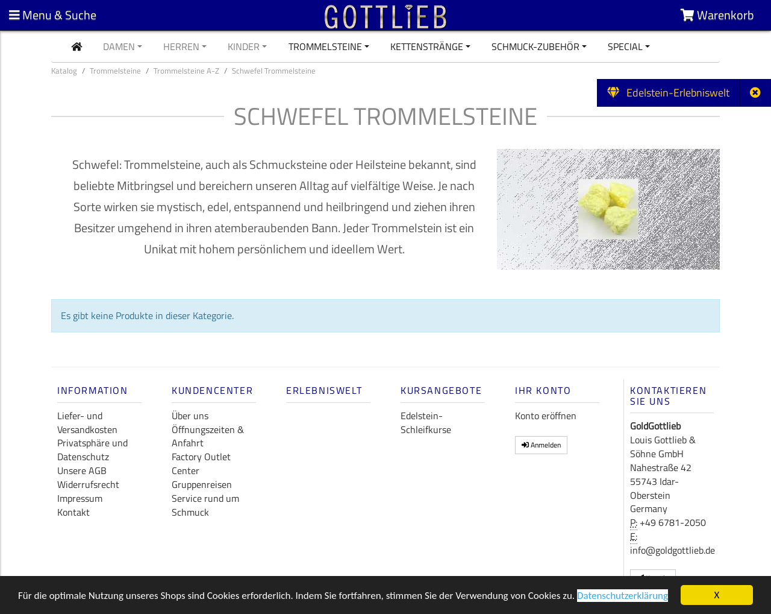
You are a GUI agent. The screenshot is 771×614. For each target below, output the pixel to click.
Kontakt (73, 512)
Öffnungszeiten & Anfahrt (208, 436)
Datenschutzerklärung (622, 596)
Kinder (244, 46)
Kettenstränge (426, 46)
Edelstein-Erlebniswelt (668, 92)
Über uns (190, 415)
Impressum (79, 498)
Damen (119, 46)
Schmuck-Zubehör (535, 46)
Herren (181, 46)
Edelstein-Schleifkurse (426, 422)
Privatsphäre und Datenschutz (92, 449)
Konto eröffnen (545, 415)
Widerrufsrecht (88, 484)
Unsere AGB (82, 470)
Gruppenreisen (202, 484)
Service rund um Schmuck (205, 505)
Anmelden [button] (541, 445)
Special (625, 46)
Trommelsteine (325, 46)
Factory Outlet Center (201, 463)
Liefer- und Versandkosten (87, 422)
